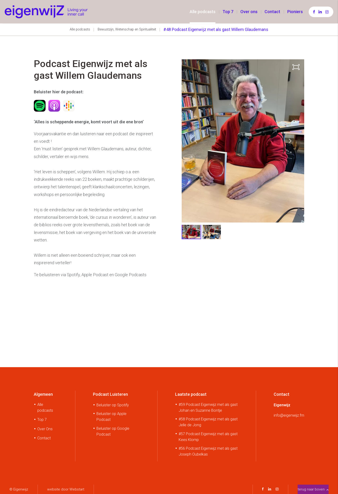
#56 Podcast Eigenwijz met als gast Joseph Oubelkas (208, 451)
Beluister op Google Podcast (112, 431)
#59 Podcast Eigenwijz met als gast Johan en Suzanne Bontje (208, 407)
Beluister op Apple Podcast (111, 416)
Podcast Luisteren (110, 394)
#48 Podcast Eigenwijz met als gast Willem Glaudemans (215, 29)
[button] (290, 141)
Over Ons (45, 429)
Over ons (248, 11)
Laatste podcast (191, 394)
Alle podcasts (202, 11)
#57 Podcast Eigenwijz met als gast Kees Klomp (208, 437)
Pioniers (295, 11)
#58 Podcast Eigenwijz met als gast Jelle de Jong (208, 422)
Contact (272, 11)
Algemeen (43, 394)
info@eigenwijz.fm (289, 415)
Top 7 (228, 11)
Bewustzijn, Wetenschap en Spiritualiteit (127, 29)
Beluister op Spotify (112, 405)
